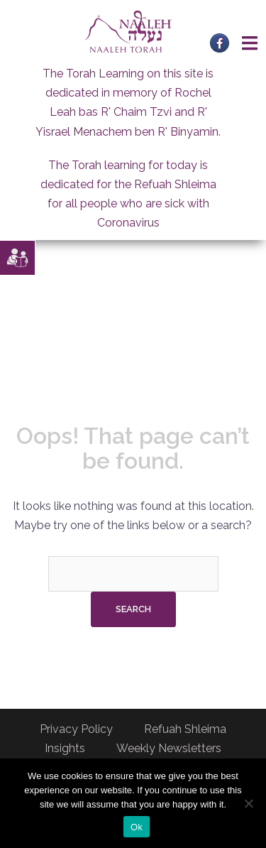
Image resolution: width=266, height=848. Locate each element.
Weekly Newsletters (168, 748)
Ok (137, 827)
